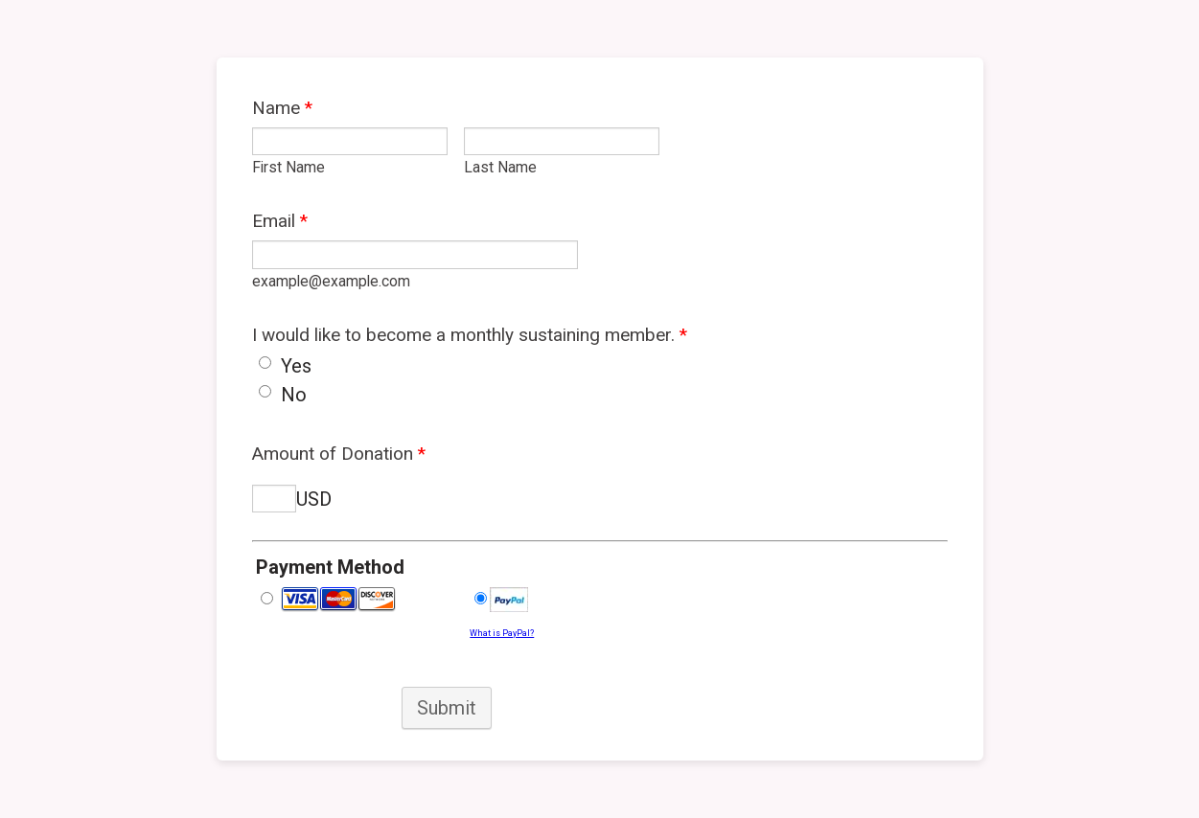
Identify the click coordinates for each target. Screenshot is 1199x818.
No (294, 394)
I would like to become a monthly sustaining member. (469, 335)
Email (280, 221)
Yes (296, 365)
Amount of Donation (339, 454)
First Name (288, 167)
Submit (446, 707)
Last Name (500, 167)
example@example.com (331, 281)
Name (282, 108)
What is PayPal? (502, 633)
